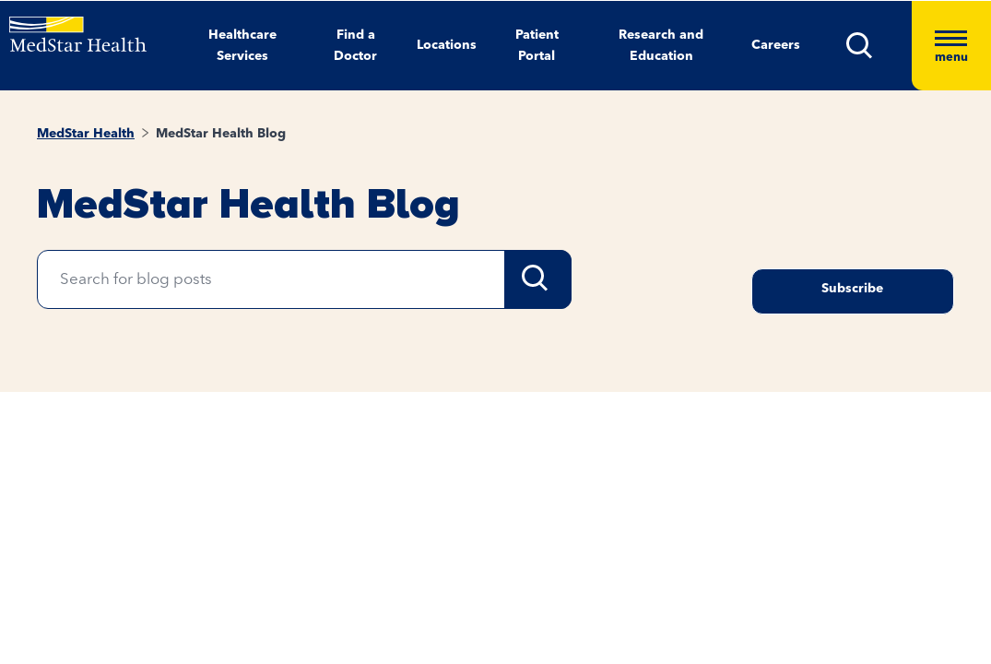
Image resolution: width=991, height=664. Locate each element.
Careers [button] (775, 45)
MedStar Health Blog (221, 133)
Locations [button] (447, 45)
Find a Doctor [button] (355, 46)
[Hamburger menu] (951, 45)
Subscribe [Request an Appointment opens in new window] (852, 288)
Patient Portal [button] (537, 46)
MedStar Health (86, 133)
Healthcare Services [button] (242, 46)
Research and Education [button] (661, 46)
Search (538, 279)
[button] (879, 46)
